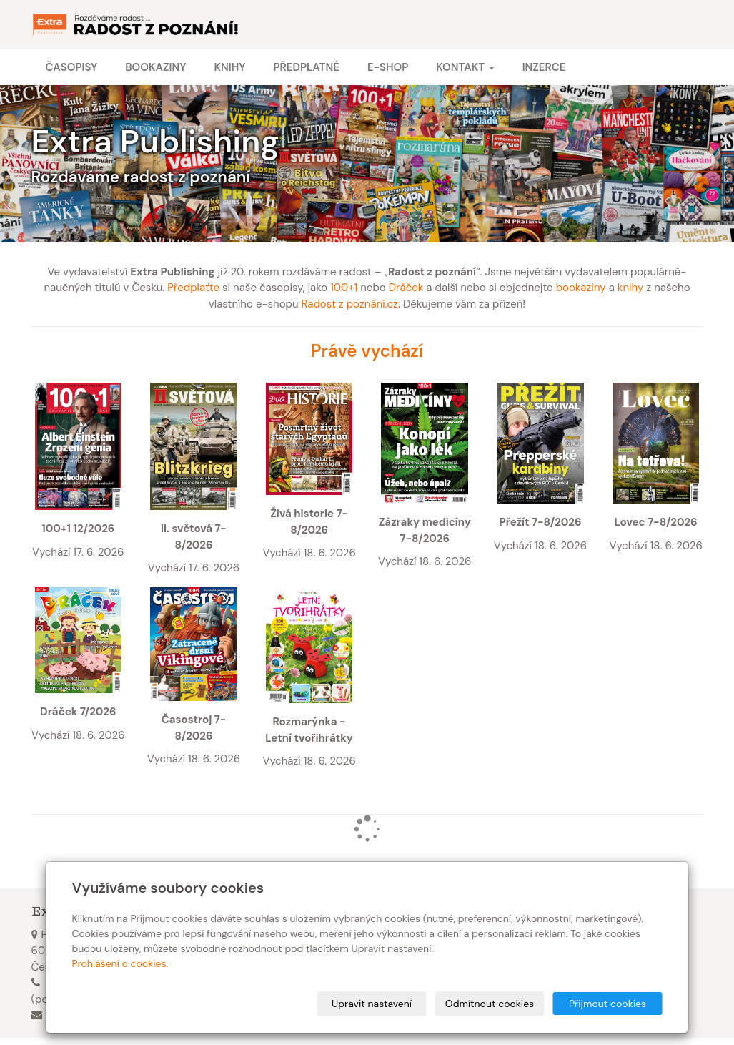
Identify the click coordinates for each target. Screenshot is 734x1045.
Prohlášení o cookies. (120, 963)
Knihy (229, 67)
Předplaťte (193, 287)
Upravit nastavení (372, 1003)
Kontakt (465, 67)
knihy (631, 287)
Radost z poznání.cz (350, 304)
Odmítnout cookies (489, 1003)
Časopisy (72, 67)
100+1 (343, 287)
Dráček (406, 287)
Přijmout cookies (607, 1003)
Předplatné (306, 67)
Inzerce (544, 67)
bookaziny (581, 287)
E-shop (387, 67)
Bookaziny (155, 67)
